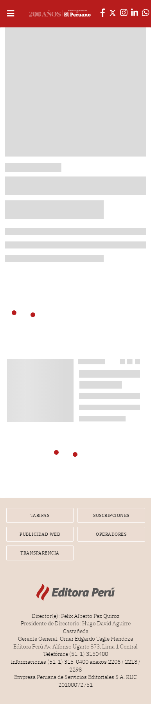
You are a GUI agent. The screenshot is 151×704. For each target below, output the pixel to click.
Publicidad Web (40, 534)
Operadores (111, 534)
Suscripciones (111, 515)
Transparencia (39, 553)
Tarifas (40, 515)
